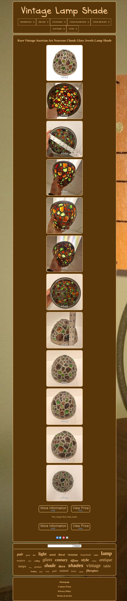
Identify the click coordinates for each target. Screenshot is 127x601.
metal (52, 554)
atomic (81, 572)
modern (21, 560)
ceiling (37, 561)
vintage (93, 565)
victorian (73, 554)
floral (61, 554)
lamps (22, 566)
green (28, 555)
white (94, 561)
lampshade (85, 554)
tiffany (74, 560)
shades (75, 565)
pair (20, 554)
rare (29, 561)
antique (105, 559)
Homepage (64, 582)
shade (50, 565)
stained (63, 570)
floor (41, 572)
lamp (106, 553)
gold (54, 571)
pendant (38, 567)
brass (73, 571)
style (85, 560)
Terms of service (64, 596)
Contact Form (64, 586)
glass (47, 559)
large (47, 571)
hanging (34, 571)
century (61, 560)
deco (61, 566)
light (42, 554)
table (107, 566)
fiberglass (92, 570)
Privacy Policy (64, 591)
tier (34, 555)
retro (96, 555)
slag (30, 567)
